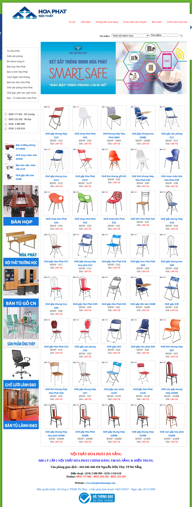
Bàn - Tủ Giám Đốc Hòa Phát (21, 98)
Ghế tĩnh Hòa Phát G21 (143, 219)
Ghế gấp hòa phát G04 (143, 346)
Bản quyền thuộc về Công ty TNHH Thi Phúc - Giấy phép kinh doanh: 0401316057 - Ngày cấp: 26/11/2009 (96, 489)
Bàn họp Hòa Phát (16, 66)
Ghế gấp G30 (172, 304)
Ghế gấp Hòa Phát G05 (85, 304)
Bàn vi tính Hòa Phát (17, 72)
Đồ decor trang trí (16, 61)
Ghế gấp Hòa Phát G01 (114, 304)
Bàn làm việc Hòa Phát (18, 82)
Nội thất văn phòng (16, 44)
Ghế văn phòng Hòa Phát (19, 87)
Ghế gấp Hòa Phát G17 (56, 261)
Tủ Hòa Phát (13, 51)
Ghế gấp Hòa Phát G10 (114, 261)
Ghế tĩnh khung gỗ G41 (114, 176)
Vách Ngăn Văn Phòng (18, 77)
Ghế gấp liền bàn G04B (142, 304)
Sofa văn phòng (15, 56)
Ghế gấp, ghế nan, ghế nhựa (21, 93)
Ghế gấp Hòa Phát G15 (56, 346)
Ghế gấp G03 (114, 346)
